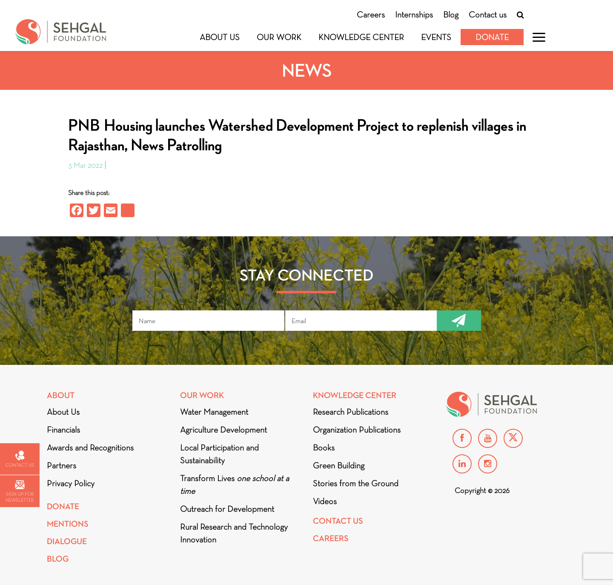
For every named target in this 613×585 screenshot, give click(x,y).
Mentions (68, 524)
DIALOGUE (67, 541)
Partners (61, 465)
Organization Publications (357, 429)
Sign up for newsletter (20, 491)
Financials (63, 429)
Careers (371, 14)
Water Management (214, 412)
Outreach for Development (227, 509)
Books (324, 447)
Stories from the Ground (355, 483)
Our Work (279, 37)
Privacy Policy (71, 483)
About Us (220, 37)
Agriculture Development (223, 429)
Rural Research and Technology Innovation (234, 533)
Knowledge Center (361, 37)
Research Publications (350, 412)
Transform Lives (234, 484)
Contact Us (338, 521)
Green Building (338, 465)
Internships (414, 14)
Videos (325, 501)
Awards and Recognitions (90, 447)
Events (436, 37)
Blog (450, 14)
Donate (492, 37)
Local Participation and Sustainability (219, 453)
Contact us (488, 14)
